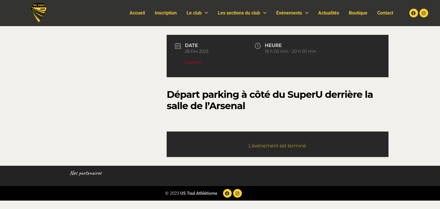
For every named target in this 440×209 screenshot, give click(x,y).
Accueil (137, 13)
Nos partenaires (86, 172)
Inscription (166, 13)
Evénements (292, 13)
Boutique (358, 13)
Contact (385, 13)
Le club (197, 13)
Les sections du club (242, 13)
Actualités (328, 13)
